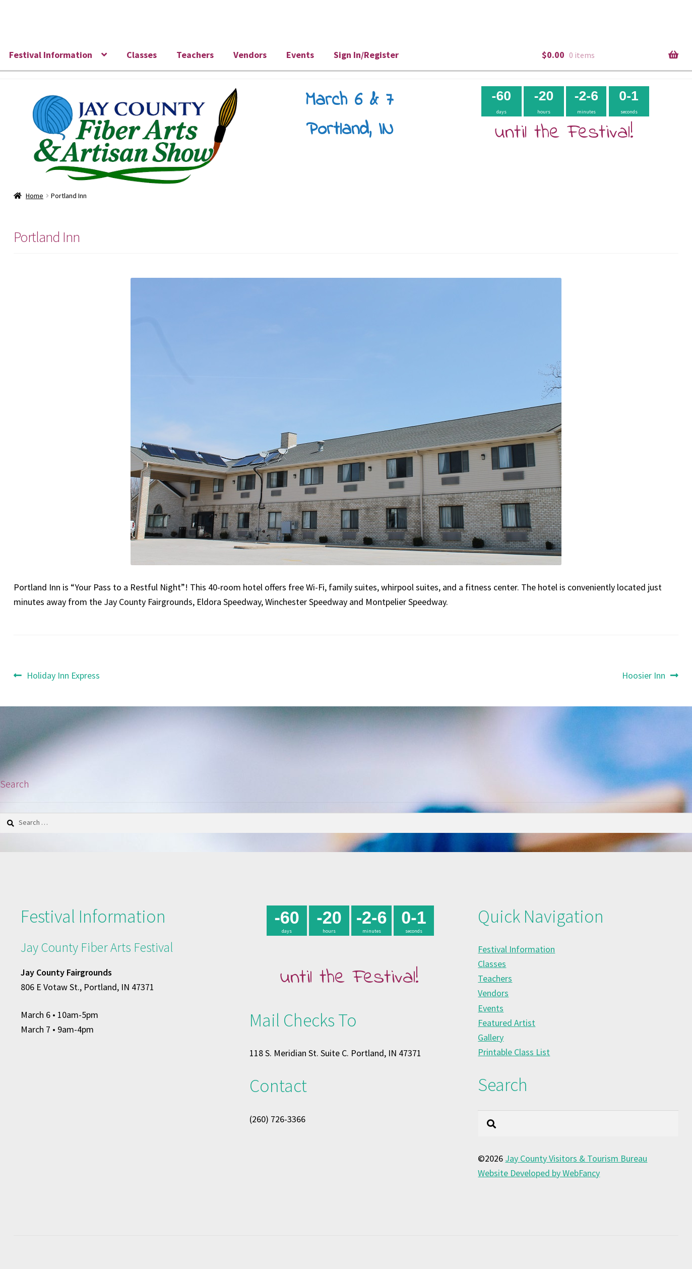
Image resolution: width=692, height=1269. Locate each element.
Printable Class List (514, 1052)
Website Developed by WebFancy (539, 1173)
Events (300, 55)
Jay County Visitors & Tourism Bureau (576, 1158)
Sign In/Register (366, 55)
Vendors (250, 55)
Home (34, 195)
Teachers (195, 55)
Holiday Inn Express (63, 675)
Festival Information (50, 55)
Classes (142, 55)
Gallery (491, 1037)
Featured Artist (506, 1023)
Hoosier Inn (643, 675)
